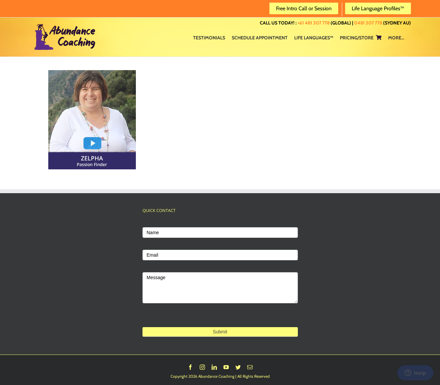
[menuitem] (209, 37)
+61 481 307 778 (314, 23)
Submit (220, 331)
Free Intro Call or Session (304, 8)
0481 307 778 (368, 23)
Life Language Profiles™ (378, 8)
